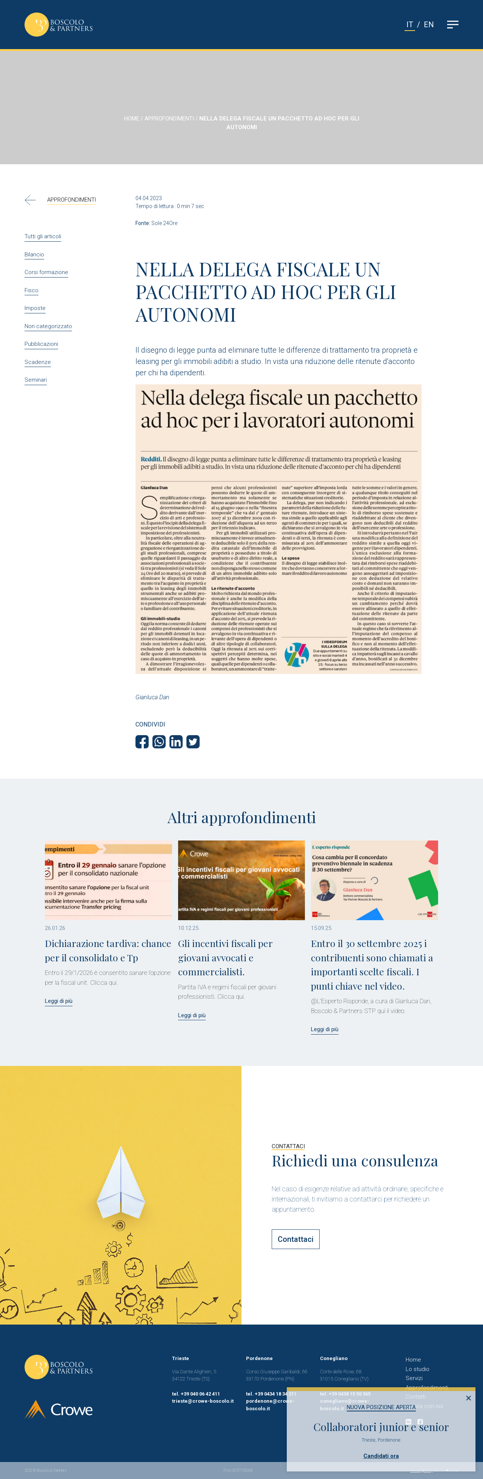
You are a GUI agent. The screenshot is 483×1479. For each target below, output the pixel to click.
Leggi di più (58, 1001)
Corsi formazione (46, 272)
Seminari (36, 379)
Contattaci (296, 1239)
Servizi (414, 1378)
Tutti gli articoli (43, 236)
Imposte (35, 308)
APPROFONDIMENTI (169, 118)
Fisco (31, 290)
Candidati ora (381, 1456)
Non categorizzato (48, 326)
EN (429, 24)
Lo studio (417, 1369)
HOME (131, 118)
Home (413, 1359)
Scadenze (38, 362)
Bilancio (34, 254)
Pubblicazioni (41, 344)
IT (409, 24)
